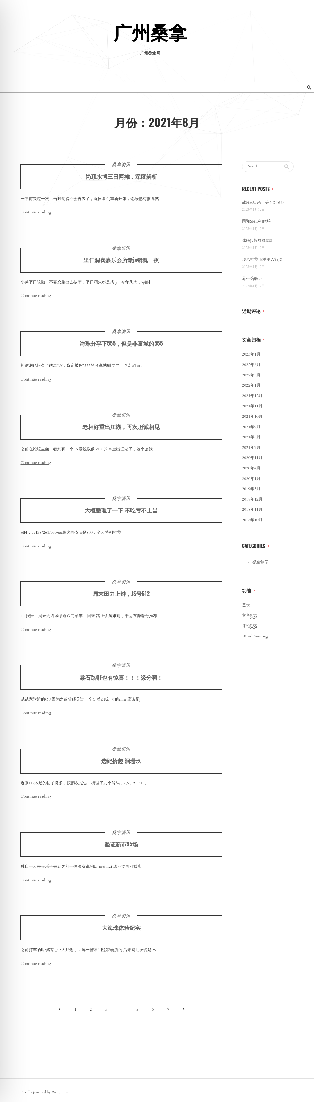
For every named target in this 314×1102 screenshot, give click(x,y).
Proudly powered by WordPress (44, 1092)
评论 (249, 626)
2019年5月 (251, 489)
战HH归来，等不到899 (263, 202)
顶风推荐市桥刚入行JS (262, 259)
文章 (249, 616)
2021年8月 (251, 437)
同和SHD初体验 (256, 221)
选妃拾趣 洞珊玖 (121, 765)
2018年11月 (252, 509)
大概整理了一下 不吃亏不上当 (121, 514)
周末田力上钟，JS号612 (121, 598)
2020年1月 (251, 478)
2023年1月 (251, 354)
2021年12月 (252, 396)
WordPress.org (255, 636)
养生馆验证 (252, 278)
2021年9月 (251, 427)
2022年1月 (251, 385)
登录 (246, 605)
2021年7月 (251, 447)
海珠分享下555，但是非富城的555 (121, 348)
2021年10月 (252, 416)
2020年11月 (252, 457)
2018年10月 (252, 520)
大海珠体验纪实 (121, 932)
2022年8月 (251, 364)
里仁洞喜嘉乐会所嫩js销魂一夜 (121, 264)
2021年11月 (252, 406)
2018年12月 (252, 499)
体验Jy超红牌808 (257, 240)
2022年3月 (251, 375)
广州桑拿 (150, 34)
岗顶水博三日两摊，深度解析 (121, 176)
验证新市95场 (121, 848)
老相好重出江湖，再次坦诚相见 (121, 431)
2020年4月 (251, 468)
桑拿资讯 (121, 165)
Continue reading (36, 212)
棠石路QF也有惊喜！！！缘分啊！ (121, 682)
